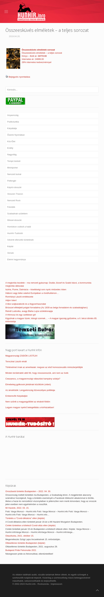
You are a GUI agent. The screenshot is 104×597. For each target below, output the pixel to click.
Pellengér (11, 181)
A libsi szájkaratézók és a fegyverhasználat (25, 304)
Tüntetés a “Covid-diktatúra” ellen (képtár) (25, 518)
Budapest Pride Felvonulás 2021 (20, 550)
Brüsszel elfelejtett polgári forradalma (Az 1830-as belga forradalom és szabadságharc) (46, 307)
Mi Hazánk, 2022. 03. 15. (17, 508)
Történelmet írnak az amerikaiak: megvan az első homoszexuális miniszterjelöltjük (44, 367)
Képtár (10, 246)
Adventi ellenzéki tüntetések (20, 240)
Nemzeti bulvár (14, 174)
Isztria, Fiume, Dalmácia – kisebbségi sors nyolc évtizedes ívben (35, 289)
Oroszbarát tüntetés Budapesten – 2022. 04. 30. (28, 491)
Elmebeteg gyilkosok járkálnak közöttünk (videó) (28, 384)
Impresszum (56, 584)
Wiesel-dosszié (14, 220)
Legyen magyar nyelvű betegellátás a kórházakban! (29, 407)
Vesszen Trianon (15, 194)
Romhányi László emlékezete (19, 296)
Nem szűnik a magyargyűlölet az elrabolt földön (27, 401)
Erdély (10, 148)
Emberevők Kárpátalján (16, 396)
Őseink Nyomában (16, 135)
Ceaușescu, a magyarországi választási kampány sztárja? (32, 378)
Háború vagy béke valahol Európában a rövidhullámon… (32, 293)
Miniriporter (12, 167)
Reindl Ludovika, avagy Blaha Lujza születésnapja (29, 311)
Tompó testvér (14, 161)
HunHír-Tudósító (15, 233)
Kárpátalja (12, 128)
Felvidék (11, 207)
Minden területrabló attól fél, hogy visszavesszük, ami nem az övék (36, 373)
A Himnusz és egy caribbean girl (20, 315)
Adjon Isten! (11, 300)
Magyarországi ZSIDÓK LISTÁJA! (21, 355)
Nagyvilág (12, 154)
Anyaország (13, 115)
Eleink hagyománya (16, 259)
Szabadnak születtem (17, 213)
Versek (10, 253)
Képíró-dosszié (14, 187)
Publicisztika (13, 122)
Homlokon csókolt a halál (19, 226)
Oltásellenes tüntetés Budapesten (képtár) (25, 543)
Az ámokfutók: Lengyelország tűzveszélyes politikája (30, 390)
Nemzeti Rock (13, 200)
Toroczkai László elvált (16, 361)
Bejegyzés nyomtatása (19, 77)
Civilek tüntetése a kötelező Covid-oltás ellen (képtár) (30, 525)
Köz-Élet (11, 141)
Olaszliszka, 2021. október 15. (19, 536)
